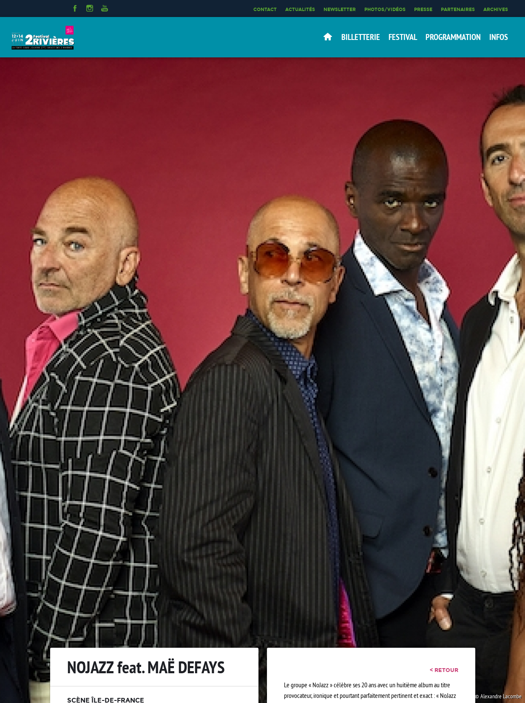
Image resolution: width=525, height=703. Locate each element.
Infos (498, 37)
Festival (403, 37)
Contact (265, 9)
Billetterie (360, 37)
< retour (444, 669)
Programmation (453, 37)
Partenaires (458, 9)
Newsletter (340, 9)
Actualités (300, 9)
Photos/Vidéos (385, 9)
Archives (495, 9)
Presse (423, 9)
